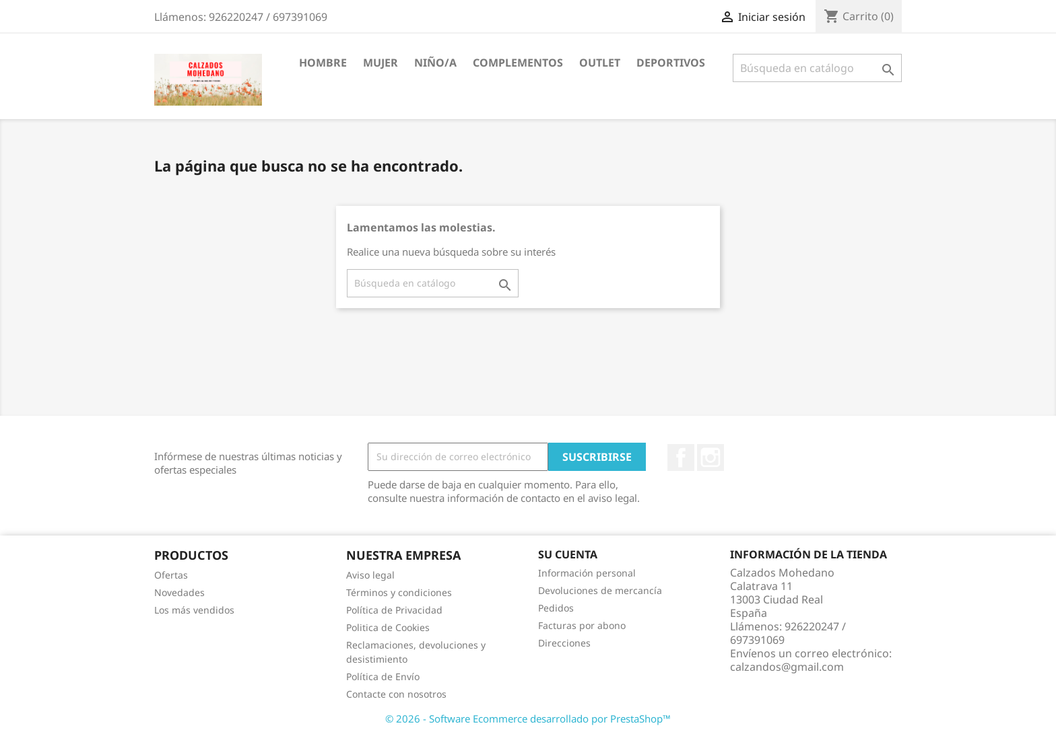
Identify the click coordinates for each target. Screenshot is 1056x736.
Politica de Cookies (388, 627)
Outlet (599, 62)
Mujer (380, 62)
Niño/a (435, 62)
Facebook (680, 457)
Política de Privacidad (394, 609)
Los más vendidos (194, 609)
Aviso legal (370, 574)
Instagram (710, 457)
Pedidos (556, 607)
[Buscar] (817, 68)
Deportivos (670, 62)
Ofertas (171, 574)
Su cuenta (567, 554)
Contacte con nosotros (396, 694)
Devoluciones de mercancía (600, 590)
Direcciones (564, 642)
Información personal (587, 572)
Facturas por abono (582, 625)
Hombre (323, 62)
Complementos (518, 62)
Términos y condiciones (399, 592)
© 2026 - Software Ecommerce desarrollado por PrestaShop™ (528, 718)
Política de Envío (383, 676)
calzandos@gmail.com (787, 666)
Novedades (179, 592)
